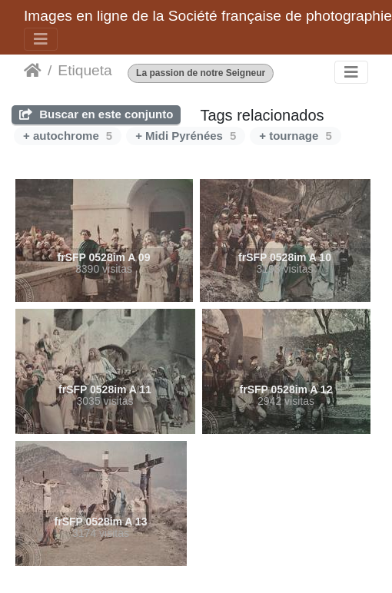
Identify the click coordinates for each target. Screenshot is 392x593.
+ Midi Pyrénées (185, 135)
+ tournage (295, 135)
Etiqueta (84, 70)
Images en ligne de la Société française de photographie (208, 16)
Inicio (33, 70)
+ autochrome (67, 135)
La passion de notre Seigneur (200, 73)
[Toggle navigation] (41, 39)
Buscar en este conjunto (96, 114)
